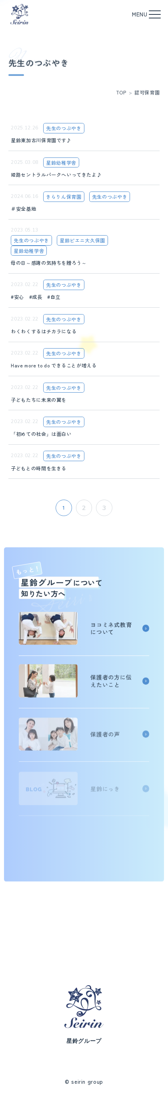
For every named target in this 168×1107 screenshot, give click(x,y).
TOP (121, 96)
